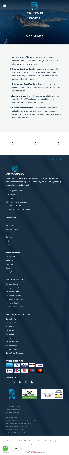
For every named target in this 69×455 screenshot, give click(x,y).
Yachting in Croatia (34, 15)
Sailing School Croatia (13, 292)
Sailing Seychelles (12, 349)
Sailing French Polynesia (14, 353)
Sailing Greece (11, 323)
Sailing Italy (10, 330)
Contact (9, 245)
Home (8, 222)
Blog (7, 241)
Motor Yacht (10, 261)
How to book (10, 226)
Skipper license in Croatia (14, 307)
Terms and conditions (35, 441)
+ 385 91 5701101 (14, 206)
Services (9, 237)
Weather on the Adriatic (14, 295)
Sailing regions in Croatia (14, 288)
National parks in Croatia (14, 299)
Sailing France (11, 338)
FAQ (7, 233)
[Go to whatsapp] (5, 448)
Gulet (8, 268)
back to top (55, 160)
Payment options (12, 229)
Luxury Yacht (10, 272)
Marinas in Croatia (12, 303)
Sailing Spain (10, 327)
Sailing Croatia (11, 319)
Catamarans (10, 264)
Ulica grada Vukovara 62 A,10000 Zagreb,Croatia (17, 194)
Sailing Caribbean (12, 342)
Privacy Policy (10, 444)
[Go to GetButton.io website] (5, 452)
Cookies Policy (49, 441)
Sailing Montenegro (13, 345)
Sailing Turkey (11, 334)
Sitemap (29, 444)
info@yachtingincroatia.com (18, 202)
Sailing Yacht (10, 257)
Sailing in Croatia (12, 284)
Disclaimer (21, 444)
